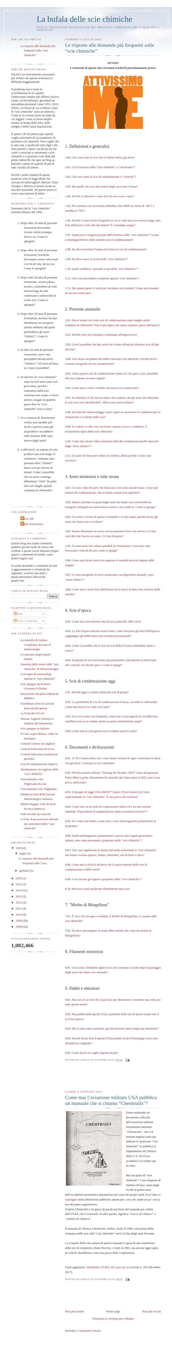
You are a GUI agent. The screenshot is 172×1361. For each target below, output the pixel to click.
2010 (19, 914)
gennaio (25, 870)
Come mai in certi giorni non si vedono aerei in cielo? (104, 731)
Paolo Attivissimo (32, 524)
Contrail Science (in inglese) (37, 743)
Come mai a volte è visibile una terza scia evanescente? (105, 388)
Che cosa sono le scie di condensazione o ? (104, 176)
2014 (19, 890)
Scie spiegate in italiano (34, 728)
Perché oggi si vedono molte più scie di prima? (100, 692)
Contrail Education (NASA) (37, 749)
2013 (19, 896)
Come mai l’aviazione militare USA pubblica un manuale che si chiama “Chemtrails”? (111, 1100)
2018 (19, 848)
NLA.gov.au (118, 1267)
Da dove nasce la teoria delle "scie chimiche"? (100, 259)
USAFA (104, 1267)
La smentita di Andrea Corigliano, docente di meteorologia (35, 644)
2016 (19, 878)
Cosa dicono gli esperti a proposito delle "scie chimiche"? (107, 879)
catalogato (71, 1199)
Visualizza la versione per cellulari (113, 1318)
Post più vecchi (151, 1311)
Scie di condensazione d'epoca (38, 764)
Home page (113, 1311)
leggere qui (26, 558)
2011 (19, 908)
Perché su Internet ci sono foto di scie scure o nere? (103, 196)
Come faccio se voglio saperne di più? (95, 1052)
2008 (19, 926)
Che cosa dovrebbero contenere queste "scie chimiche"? (105, 278)
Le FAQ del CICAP (32, 713)
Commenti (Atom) (89, 1330)
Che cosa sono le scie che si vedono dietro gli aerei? (103, 157)
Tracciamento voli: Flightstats (38, 789)
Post (18, 613)
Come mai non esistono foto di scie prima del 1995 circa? (107, 621)
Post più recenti (74, 1311)
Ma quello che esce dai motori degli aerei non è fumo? (105, 186)
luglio (23, 853)
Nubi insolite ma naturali (35, 814)
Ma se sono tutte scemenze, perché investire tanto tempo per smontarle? (115, 1028)
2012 (19, 902)
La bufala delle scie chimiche (84, 19)
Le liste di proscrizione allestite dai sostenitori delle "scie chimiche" (39, 823)
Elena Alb (28, 518)
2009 (19, 920)
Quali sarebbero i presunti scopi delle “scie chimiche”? (105, 269)
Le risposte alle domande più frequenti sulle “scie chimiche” (109, 48)
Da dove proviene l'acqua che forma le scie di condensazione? (109, 249)
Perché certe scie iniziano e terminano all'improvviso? (104, 334)
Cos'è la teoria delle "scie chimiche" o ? (103, 167)
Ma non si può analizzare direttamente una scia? (101, 888)
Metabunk (93, 1267)
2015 (19, 884)
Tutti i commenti (26, 620)
